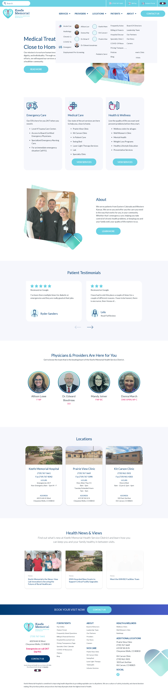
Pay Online (60, 627)
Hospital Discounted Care (66, 640)
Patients (115, 14)
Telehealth (90, 665)
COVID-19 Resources (64, 650)
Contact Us (153, 13)
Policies (59, 653)
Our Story (90, 640)
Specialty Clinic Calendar (65, 646)
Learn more (108, 231)
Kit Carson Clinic (92, 655)
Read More (36, 69)
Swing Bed (90, 658)
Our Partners (91, 633)
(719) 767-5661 (116, 3)
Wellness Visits (121, 627)
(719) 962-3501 (123, 659)
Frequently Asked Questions (67, 633)
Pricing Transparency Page (66, 643)
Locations (98, 14)
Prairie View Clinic (93, 652)
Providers (80, 14)
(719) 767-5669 (123, 645)
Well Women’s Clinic (123, 630)
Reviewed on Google (39, 290)
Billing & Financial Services (66, 637)
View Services (84, 162)
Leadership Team (93, 630)
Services (63, 14)
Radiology (119, 633)
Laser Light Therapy (94, 661)
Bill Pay (132, 3)
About (130, 14)
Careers (89, 643)
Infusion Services (93, 668)
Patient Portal (148, 3)
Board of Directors (93, 627)
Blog (58, 656)
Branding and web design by (37, 667)
